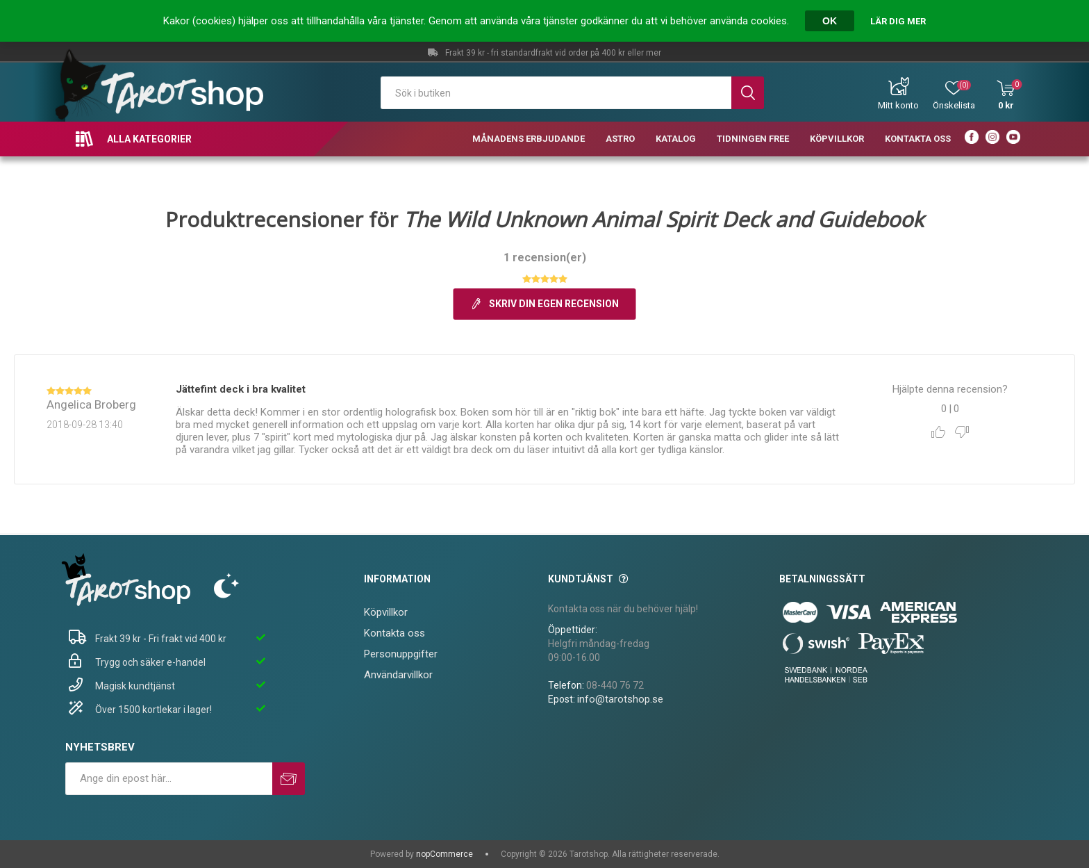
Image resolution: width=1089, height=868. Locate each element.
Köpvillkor (386, 612)
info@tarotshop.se (620, 699)
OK (829, 20)
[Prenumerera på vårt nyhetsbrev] (168, 778)
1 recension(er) (545, 257)
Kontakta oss (394, 633)
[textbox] (556, 92)
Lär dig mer (898, 21)
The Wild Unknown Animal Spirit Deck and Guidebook (664, 219)
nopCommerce (444, 854)
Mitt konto (898, 105)
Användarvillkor (398, 675)
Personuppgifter (401, 654)
